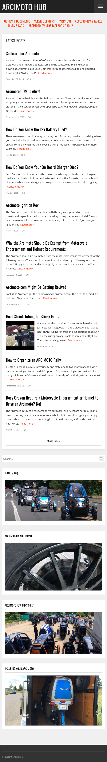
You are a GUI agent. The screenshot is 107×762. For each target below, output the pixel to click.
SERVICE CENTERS (44, 21)
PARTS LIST (64, 21)
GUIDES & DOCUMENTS (17, 21)
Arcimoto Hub (24, 6)
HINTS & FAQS (16, 25)
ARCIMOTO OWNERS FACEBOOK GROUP (51, 25)
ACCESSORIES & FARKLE (88, 21)
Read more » (45, 73)
